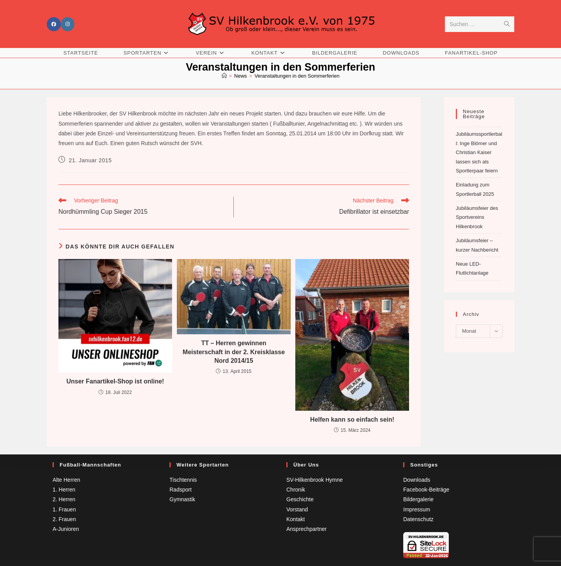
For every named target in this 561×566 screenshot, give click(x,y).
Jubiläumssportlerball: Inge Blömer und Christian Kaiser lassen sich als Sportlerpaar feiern (479, 152)
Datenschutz (418, 519)
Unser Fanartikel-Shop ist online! (115, 381)
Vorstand (297, 509)
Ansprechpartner (306, 529)
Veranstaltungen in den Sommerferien (296, 76)
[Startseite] (224, 76)
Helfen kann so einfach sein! (352, 419)
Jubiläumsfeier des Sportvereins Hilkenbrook (477, 217)
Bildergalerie (418, 499)
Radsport (180, 489)
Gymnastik (182, 499)
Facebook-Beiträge (426, 489)
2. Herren (64, 499)
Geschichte (300, 499)
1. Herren (64, 489)
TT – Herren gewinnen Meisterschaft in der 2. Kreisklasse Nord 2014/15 (234, 352)
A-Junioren (66, 529)
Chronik (295, 489)
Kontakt (295, 519)
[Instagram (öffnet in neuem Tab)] (67, 24)
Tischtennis (183, 480)
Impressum (416, 509)
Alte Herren (66, 480)
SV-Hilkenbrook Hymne (314, 480)
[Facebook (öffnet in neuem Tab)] (54, 24)
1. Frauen (64, 509)
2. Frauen (64, 519)
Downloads (416, 480)
